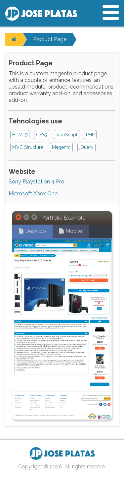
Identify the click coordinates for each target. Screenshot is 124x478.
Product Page (49, 39)
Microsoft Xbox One (33, 193)
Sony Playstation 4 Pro (36, 181)
